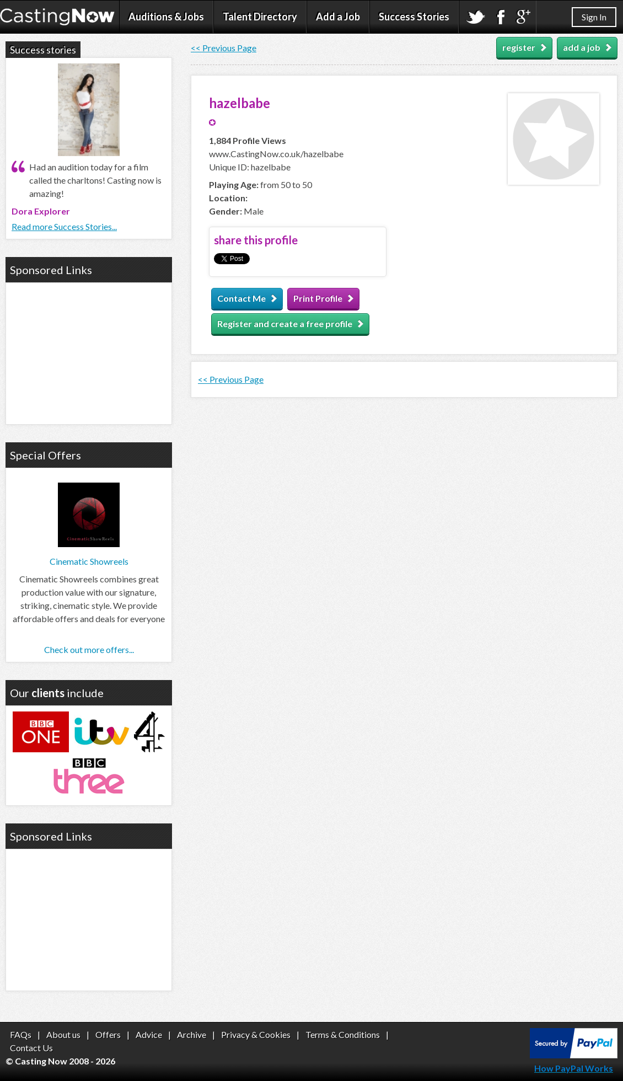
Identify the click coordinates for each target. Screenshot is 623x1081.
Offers (108, 1034)
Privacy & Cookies (256, 1034)
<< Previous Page (223, 47)
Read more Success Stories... (64, 226)
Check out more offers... (89, 649)
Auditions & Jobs (166, 16)
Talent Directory (260, 16)
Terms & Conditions (342, 1034)
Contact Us (31, 1047)
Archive (191, 1034)
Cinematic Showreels (89, 561)
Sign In (594, 17)
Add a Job (338, 16)
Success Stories (414, 16)
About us (63, 1034)
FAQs (20, 1034)
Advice (149, 1034)
